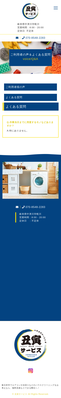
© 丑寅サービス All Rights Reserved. (30, 394)
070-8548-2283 (33, 37)
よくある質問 (14, 97)
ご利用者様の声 (15, 87)
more (45, 224)
